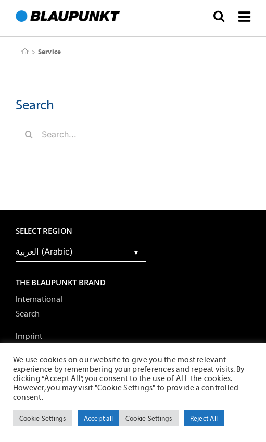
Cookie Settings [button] (42, 418)
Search (28, 314)
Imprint (29, 336)
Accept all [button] (98, 418)
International (39, 299)
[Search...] (133, 134)
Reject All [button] (204, 418)
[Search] (29, 134)
